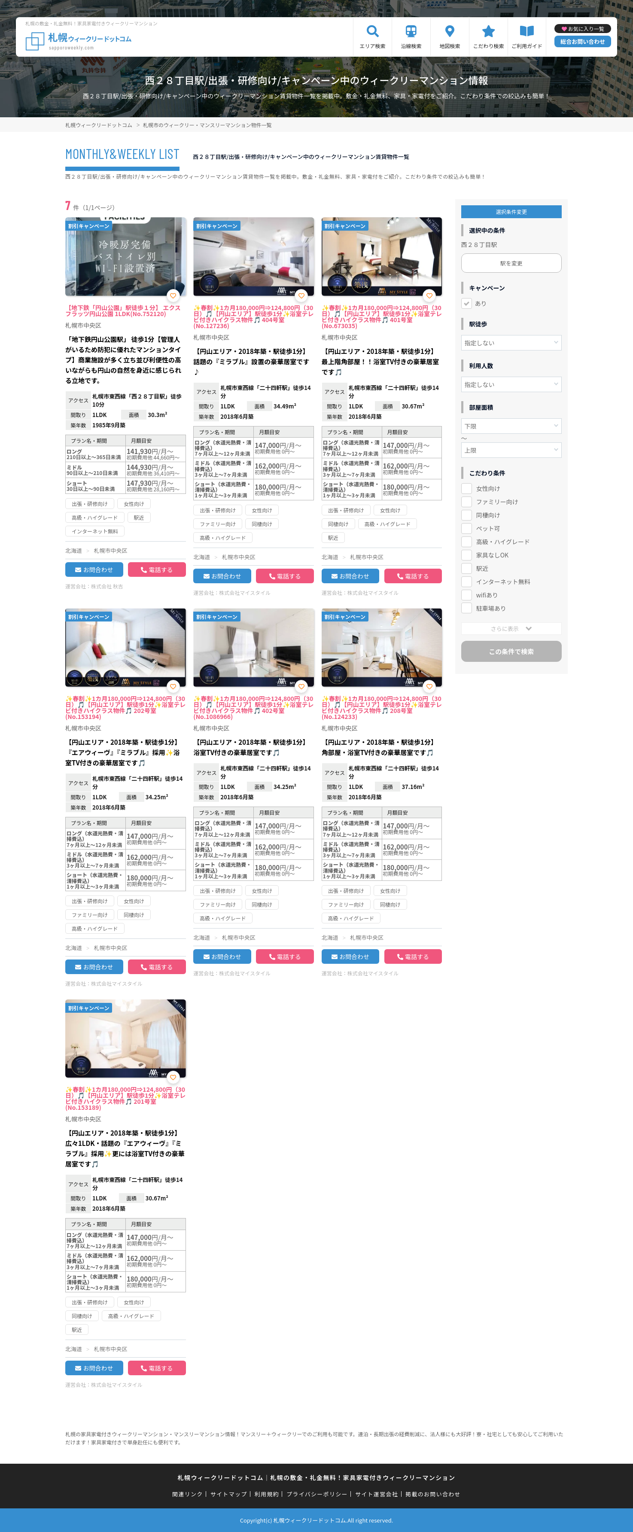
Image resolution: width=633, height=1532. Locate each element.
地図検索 (450, 45)
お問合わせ (98, 569)
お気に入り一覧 (586, 28)
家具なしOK (492, 555)
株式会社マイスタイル (245, 592)
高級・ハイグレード (503, 541)
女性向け (488, 488)
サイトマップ (228, 1494)
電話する (161, 569)
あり (481, 303)
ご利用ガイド (526, 45)
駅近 (482, 568)
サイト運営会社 (376, 1494)
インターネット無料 (503, 581)
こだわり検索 (488, 45)
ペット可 (488, 528)
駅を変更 (511, 263)
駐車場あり (491, 608)
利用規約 (267, 1494)
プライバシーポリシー (317, 1494)
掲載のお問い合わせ (433, 1494)
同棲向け (488, 515)
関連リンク (187, 1494)
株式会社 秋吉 (107, 586)
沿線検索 (411, 45)
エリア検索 (373, 45)
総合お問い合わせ (582, 41)
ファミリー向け (497, 501)
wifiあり (487, 595)
